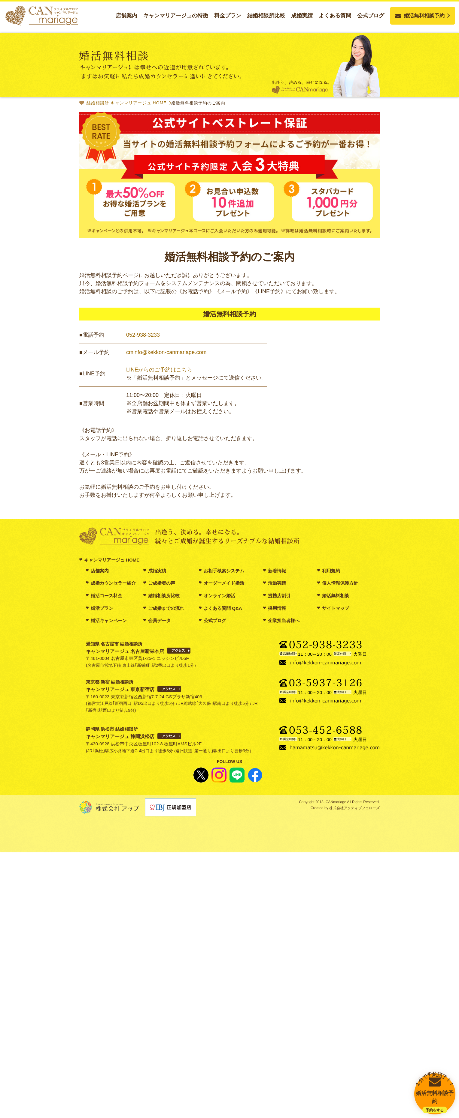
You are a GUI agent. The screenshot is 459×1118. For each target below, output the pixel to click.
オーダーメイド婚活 (224, 583)
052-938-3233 (143, 335)
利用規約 (331, 570)
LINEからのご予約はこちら (159, 370)
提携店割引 (279, 595)
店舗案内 (126, 16)
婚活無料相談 (335, 595)
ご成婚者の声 (161, 583)
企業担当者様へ (283, 620)
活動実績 (277, 583)
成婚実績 (302, 16)
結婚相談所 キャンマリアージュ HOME (127, 102)
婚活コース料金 (106, 595)
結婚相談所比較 (266, 16)
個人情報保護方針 (340, 583)
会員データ (159, 620)
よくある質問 (335, 16)
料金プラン (227, 16)
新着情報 (277, 570)
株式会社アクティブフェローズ (354, 808)
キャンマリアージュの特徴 (175, 16)
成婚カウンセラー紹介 (113, 583)
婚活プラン (102, 608)
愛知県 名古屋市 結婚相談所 (125, 647)
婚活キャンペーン (109, 620)
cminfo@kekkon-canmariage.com (166, 352)
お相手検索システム (224, 570)
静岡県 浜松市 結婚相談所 (120, 732)
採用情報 (277, 608)
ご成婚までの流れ (166, 608)
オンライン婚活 (219, 595)
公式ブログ (370, 16)
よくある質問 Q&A (223, 608)
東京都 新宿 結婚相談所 (120, 685)
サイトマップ (335, 608)
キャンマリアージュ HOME (111, 559)
